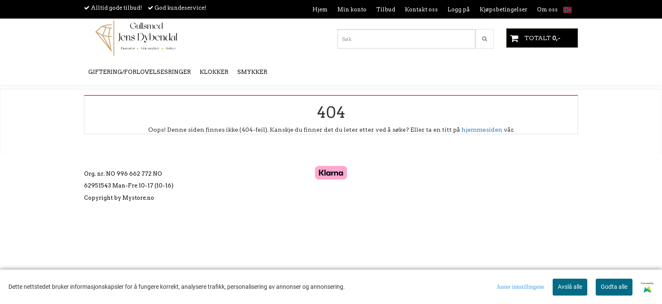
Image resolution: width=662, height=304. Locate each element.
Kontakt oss (421, 9)
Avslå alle (570, 286)
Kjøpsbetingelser (503, 9)
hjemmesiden (481, 129)
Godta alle (614, 286)
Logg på (459, 9)
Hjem (320, 9)
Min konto (351, 9)
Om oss (547, 9)
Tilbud (385, 9)
